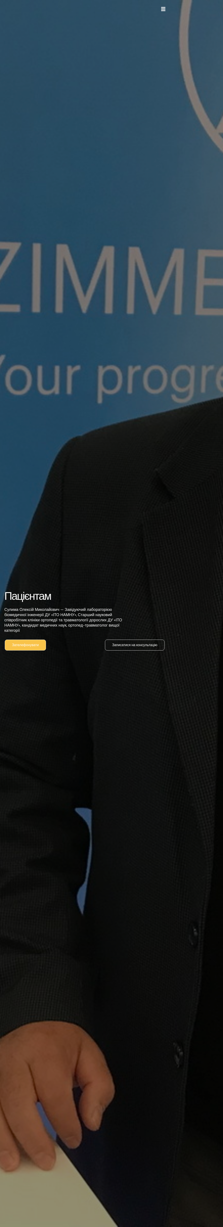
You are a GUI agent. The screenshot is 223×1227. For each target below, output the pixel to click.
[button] (163, 9)
